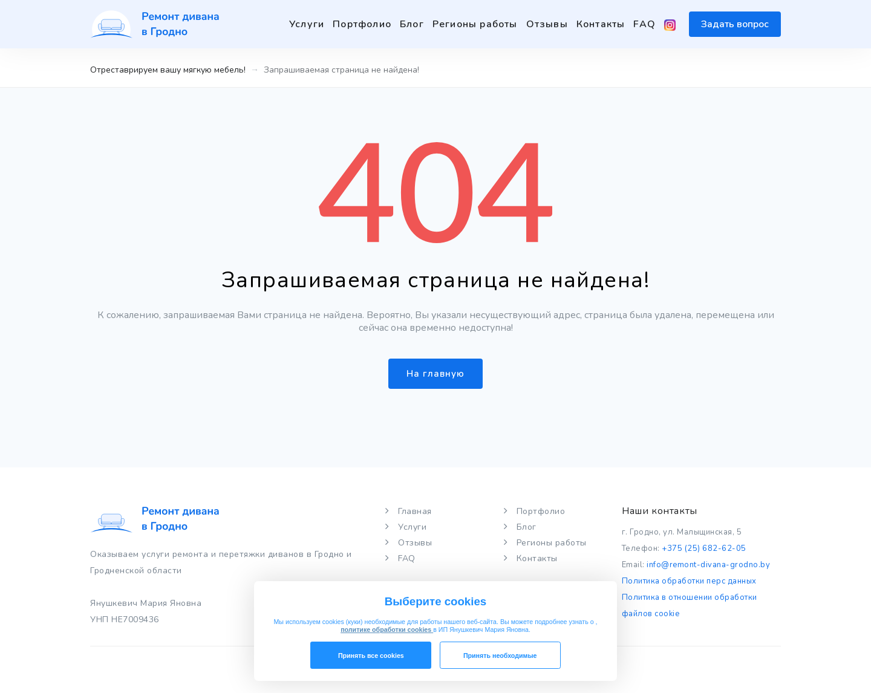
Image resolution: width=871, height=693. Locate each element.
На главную (435, 374)
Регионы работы (475, 24)
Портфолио (362, 24)
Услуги (306, 24)
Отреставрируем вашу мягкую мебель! (168, 70)
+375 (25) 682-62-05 (703, 548)
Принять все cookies (371, 655)
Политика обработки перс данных (689, 581)
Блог (412, 24)
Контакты (600, 24)
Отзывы (547, 24)
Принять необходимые (500, 655)
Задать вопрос (735, 24)
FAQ (644, 24)
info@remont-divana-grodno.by (708, 564)
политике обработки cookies (387, 629)
